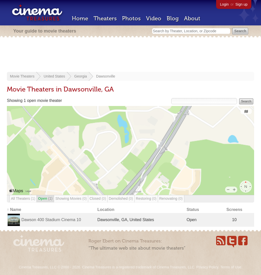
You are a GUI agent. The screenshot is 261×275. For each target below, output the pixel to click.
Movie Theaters (22, 76)
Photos (131, 18)
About (192, 18)
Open (45, 198)
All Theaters (23, 198)
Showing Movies (71, 198)
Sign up (241, 4)
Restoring (146, 198)
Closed (97, 198)
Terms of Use (230, 267)
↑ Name (14, 209)
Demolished (121, 198)
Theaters (105, 18)
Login (224, 4)
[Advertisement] (130, 55)
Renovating (171, 198)
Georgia (80, 76)
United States (54, 76)
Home (80, 18)
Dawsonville (105, 76)
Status (193, 209)
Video (153, 18)
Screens (234, 209)
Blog (173, 18)
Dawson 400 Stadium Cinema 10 (51, 220)
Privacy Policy (207, 267)
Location (105, 209)
